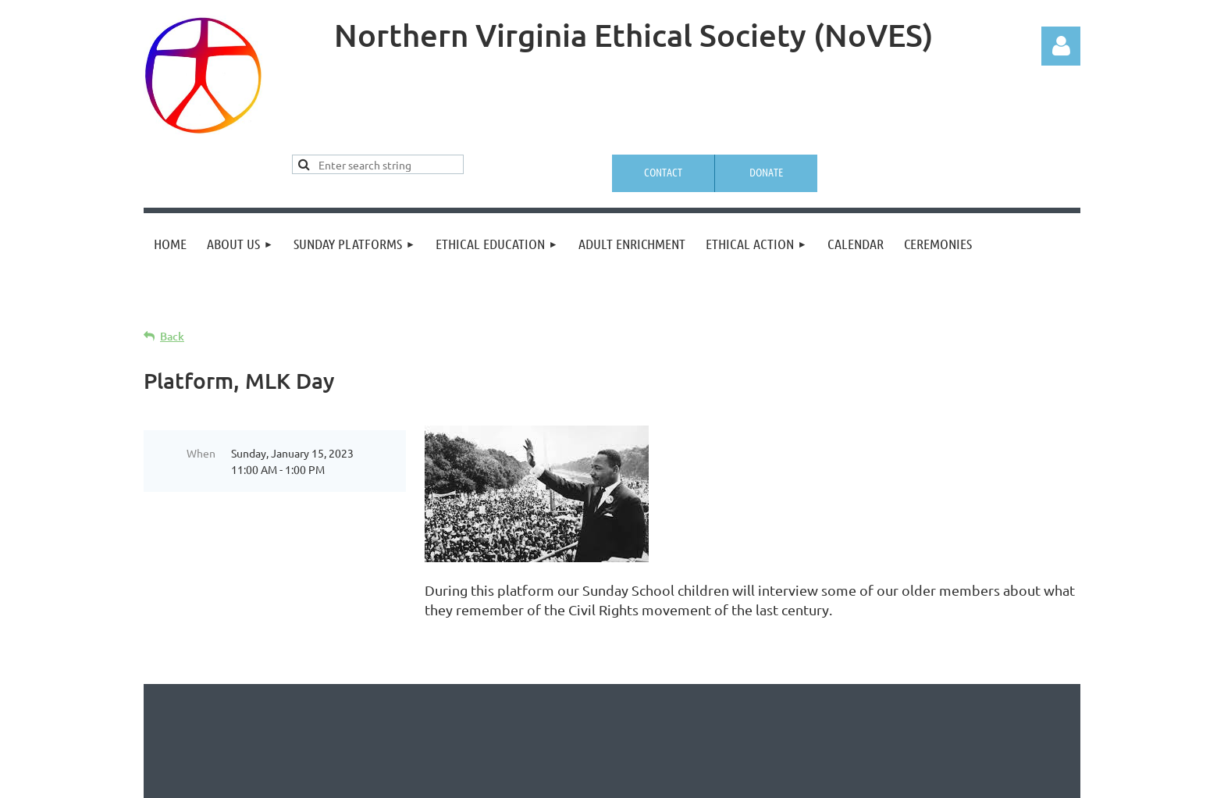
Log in (1060, 46)
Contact (663, 172)
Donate (766, 172)
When (201, 453)
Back (172, 336)
